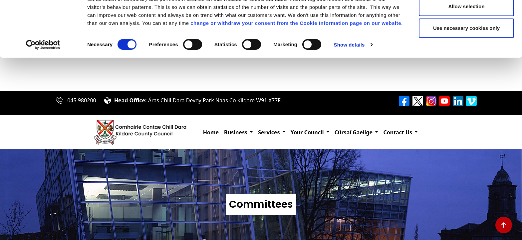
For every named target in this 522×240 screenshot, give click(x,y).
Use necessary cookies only (466, 61)
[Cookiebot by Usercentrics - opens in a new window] (43, 78)
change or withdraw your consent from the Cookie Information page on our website (295, 56)
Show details (349, 78)
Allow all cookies (466, 17)
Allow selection (466, 39)
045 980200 (81, 100)
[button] (238, 132)
